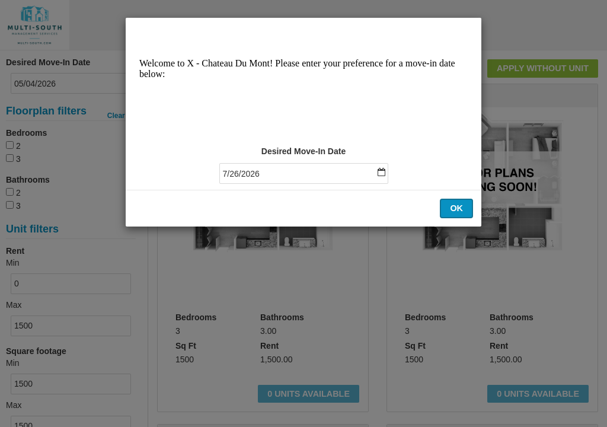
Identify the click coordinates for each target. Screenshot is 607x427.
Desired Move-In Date (303, 151)
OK (456, 208)
